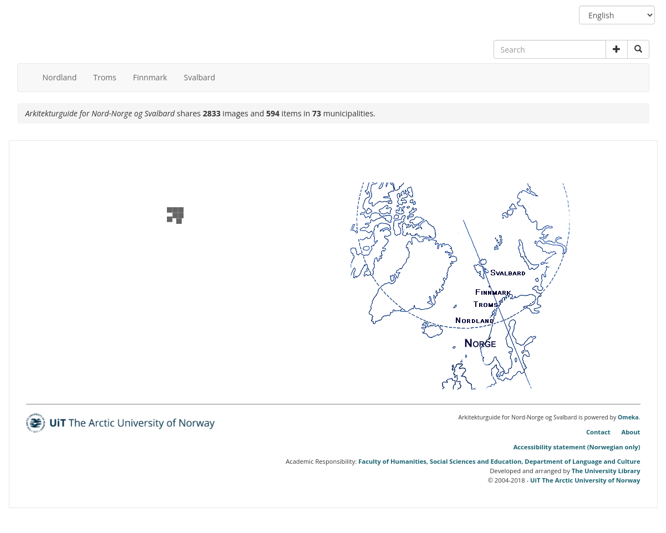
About (631, 432)
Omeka (628, 417)
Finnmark (150, 77)
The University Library (606, 471)
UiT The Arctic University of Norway (585, 480)
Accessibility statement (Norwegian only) (577, 447)
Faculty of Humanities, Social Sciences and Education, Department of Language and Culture (499, 461)
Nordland (60, 77)
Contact (598, 432)
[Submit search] (638, 49)
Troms (104, 77)
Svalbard (199, 77)
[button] (617, 49)
